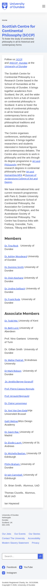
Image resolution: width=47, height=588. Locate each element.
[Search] (40, 556)
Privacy (35, 543)
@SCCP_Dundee (18, 62)
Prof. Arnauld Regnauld (17, 395)
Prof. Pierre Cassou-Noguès (19, 388)
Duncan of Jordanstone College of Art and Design (21, 179)
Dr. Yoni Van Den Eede (16, 410)
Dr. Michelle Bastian (15, 453)
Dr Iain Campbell (14, 474)
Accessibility (34, 538)
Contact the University (13, 538)
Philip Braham (13, 464)
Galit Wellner (11, 421)
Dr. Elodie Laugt (13, 442)
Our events (20, 534)
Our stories (34, 534)
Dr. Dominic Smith (14, 267)
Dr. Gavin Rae (12, 431)
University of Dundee (16, 66)
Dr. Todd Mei (12, 320)
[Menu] (43, 6)
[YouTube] (26, 567)
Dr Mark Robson (13, 370)
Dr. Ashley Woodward (16, 256)
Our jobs (6, 534)
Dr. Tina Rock (11, 245)
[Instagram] (9, 572)
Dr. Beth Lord (12, 327)
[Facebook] (9, 567)
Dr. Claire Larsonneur (16, 403)
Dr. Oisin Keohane (14, 277)
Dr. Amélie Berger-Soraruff (19, 381)
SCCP (19, 59)
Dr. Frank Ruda (12, 299)
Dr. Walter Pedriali (14, 360)
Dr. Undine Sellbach (15, 288)
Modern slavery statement (15, 543)
